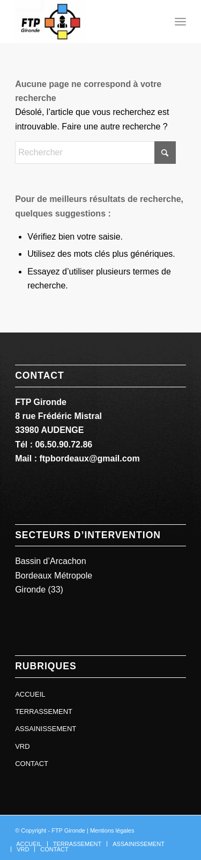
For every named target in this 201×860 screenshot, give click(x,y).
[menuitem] (180, 21)
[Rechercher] (95, 152)
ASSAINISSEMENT (45, 729)
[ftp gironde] (83, 21)
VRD (22, 746)
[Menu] (180, 21)
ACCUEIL (30, 694)
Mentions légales (112, 830)
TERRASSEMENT (43, 711)
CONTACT (31, 764)
